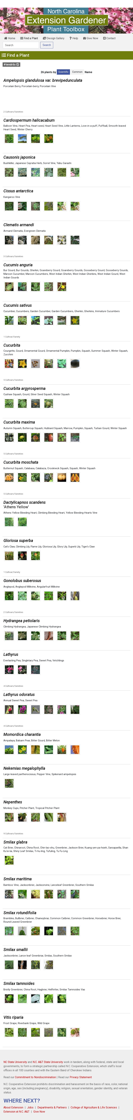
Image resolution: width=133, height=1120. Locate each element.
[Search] (21, 45)
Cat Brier (8, 847)
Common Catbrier (60, 918)
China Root (32, 847)
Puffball (103, 125)
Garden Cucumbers (62, 311)
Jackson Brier (75, 847)
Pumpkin (76, 350)
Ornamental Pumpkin (58, 350)
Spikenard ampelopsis (64, 774)
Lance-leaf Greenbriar (31, 955)
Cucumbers (22, 311)
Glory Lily (62, 546)
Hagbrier (42, 989)
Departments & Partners (52, 1107)
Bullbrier (19, 918)
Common (77, 72)
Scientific (63, 72)
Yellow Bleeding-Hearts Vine (81, 512)
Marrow (68, 428)
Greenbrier (61, 847)
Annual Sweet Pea (13, 700)
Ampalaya (9, 740)
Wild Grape (43, 1023)
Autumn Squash (12, 428)
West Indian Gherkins (84, 274)
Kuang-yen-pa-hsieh (96, 847)
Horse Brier (114, 918)
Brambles (8, 918)
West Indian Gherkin (60, 274)
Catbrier (29, 918)
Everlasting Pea (12, 660)
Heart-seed (37, 125)
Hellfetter (53, 989)
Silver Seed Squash (41, 394)
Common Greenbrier (82, 918)
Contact (109, 38)
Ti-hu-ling (39, 851)
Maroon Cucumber (13, 274)
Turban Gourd (101, 428)
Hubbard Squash (53, 428)
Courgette (9, 350)
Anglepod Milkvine (25, 586)
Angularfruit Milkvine (48, 586)
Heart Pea (24, 125)
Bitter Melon (53, 740)
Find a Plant (29, 38)
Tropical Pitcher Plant (47, 808)
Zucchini (8, 354)
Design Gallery (53, 38)
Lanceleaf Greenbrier (62, 885)
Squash (86, 350)
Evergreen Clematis (35, 230)
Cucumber (9, 311)
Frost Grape (10, 1023)
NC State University (15, 1062)
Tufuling (50, 851)
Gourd (19, 350)
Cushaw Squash (12, 394)
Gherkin (34, 270)
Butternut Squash (13, 468)
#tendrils (11, 64)
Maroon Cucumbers (37, 274)
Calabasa (29, 468)
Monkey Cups (11, 808)
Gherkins (89, 311)
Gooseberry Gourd (94, 270)
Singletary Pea (30, 660)
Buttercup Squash (33, 428)
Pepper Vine (43, 774)
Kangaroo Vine (11, 197)
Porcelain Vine (48, 86)
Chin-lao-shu (47, 847)
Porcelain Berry (11, 86)
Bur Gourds (22, 270)
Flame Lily (36, 546)
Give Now (90, 38)
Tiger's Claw (88, 546)
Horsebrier (101, 918)
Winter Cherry (25, 129)
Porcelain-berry (30, 86)
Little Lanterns (72, 125)
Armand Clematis (13, 230)
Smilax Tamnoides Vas (72, 989)
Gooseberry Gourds (117, 270)
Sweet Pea (45, 660)
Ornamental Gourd (34, 350)
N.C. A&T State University (48, 1062)
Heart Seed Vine (54, 125)
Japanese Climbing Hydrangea (44, 626)
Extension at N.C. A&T (16, 1111)
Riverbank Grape (27, 1023)
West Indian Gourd (107, 274)
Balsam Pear (23, 740)
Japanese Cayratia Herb (28, 163)
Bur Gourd (9, 270)
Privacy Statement (81, 1077)
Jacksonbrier (27, 885)
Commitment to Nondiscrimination (35, 1077)
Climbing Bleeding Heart (51, 512)
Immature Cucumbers (107, 311)
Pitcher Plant (27, 808)
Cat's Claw (9, 546)
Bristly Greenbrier (13, 989)
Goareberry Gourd (50, 270)
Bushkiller (8, 163)
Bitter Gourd (38, 740)
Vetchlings (58, 660)
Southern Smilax (84, 885)
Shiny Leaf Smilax (23, 851)
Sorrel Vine (49, 163)
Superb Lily (74, 546)
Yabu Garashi (64, 163)
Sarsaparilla (114, 847)
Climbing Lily (22, 546)
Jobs (30, 1107)
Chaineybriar (42, 918)
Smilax (48, 955)
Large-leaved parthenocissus (19, 774)
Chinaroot (19, 847)
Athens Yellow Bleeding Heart (20, 512)
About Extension (13, 1107)
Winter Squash (119, 350)
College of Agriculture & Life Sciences (94, 1107)
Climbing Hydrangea (14, 626)
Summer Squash (100, 350)
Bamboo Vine (11, 885)
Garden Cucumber (40, 311)
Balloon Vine (10, 125)
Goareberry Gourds (72, 270)
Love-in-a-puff (89, 125)
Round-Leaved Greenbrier (17, 921)
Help (73, 38)
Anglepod (8, 586)
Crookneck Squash (57, 468)
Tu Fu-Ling (62, 851)
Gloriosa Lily (49, 546)
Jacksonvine (43, 885)
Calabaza (41, 468)
